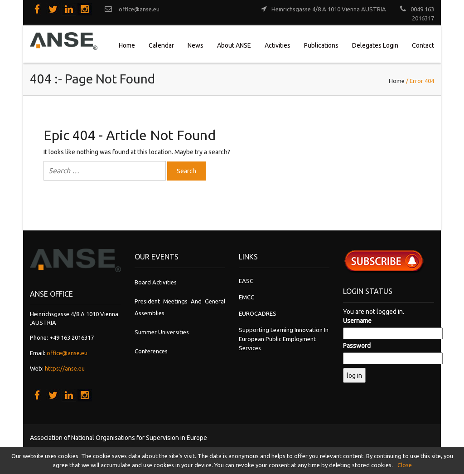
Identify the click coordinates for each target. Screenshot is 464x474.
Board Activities (156, 282)
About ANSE (234, 45)
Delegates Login (375, 45)
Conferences (151, 351)
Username (357, 320)
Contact (423, 45)
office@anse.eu (67, 353)
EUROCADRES (257, 313)
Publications (321, 45)
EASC (246, 281)
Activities (277, 45)
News (195, 45)
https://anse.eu (65, 368)
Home (127, 45)
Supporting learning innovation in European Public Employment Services (284, 339)
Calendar (161, 45)
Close (404, 465)
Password (357, 345)
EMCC (246, 297)
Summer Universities (162, 332)
